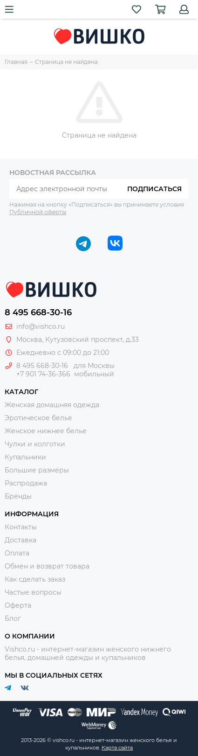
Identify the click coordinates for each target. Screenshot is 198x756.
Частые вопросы (33, 592)
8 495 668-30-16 (38, 312)
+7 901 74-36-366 (43, 374)
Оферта (18, 605)
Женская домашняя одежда (52, 405)
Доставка (20, 540)
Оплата (17, 553)
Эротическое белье (38, 418)
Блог (13, 618)
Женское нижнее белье (46, 431)
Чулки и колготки (35, 444)
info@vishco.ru (40, 326)
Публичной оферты (37, 211)
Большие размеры (37, 470)
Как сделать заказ (35, 579)
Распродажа (26, 483)
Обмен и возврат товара (47, 566)
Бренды (18, 496)
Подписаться (154, 189)
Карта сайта (117, 747)
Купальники (25, 457)
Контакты (21, 527)
